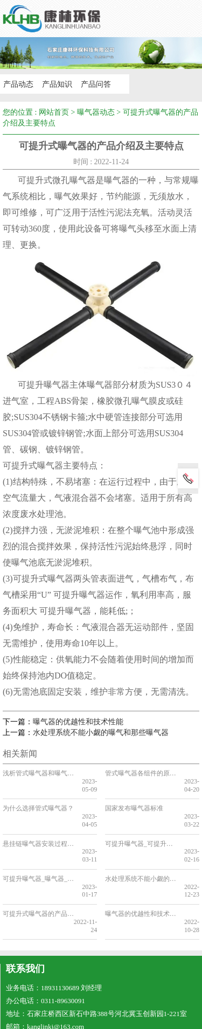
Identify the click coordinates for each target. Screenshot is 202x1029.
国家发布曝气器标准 (134, 800)
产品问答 (93, 84)
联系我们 (25, 929)
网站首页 (54, 112)
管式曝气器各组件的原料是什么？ (140, 773)
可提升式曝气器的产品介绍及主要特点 (38, 882)
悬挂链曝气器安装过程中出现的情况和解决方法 (38, 827)
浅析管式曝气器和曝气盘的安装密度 (38, 773)
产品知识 (55, 84)
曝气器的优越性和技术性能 (78, 722)
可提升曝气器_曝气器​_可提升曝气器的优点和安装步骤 (38, 855)
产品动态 (17, 84)
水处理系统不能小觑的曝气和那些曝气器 (101, 733)
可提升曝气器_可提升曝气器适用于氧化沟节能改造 (140, 827)
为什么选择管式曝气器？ (38, 800)
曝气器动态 (96, 112)
